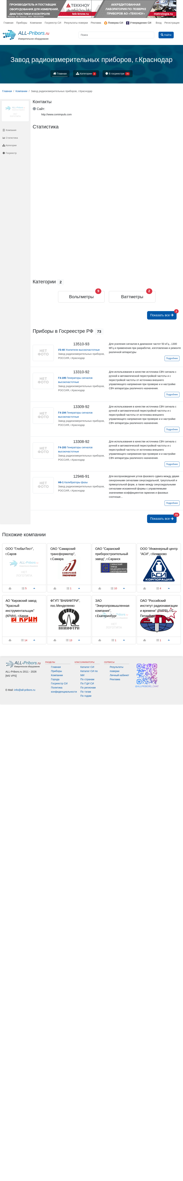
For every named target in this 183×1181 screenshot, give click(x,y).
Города (55, 679)
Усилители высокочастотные (79, 349)
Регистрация (171, 22)
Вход (159, 22)
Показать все (163, 314)
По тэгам (85, 691)
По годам (85, 695)
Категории (86, 74)
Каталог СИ (87, 667)
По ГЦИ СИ (87, 683)
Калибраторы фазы (73, 482)
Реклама (96, 22)
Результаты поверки (76, 22)
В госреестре (117, 74)
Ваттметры (132, 296)
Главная (8, 22)
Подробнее (172, 358)
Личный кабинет (119, 675)
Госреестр (9, 153)
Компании (36, 22)
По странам (87, 679)
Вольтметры (81, 296)
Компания (9, 130)
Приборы (21, 22)
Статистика (10, 137)
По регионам (88, 687)
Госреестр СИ (53, 22)
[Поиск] (116, 35)
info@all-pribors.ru (24, 689)
